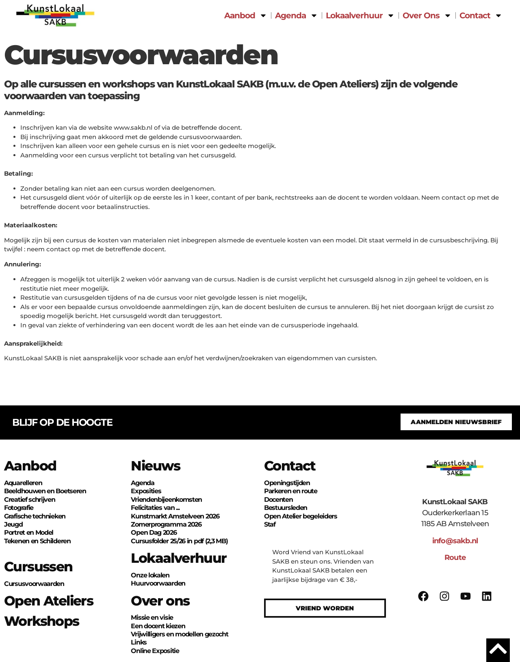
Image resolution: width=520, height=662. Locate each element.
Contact (481, 15)
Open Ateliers (48, 600)
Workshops (41, 621)
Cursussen (38, 566)
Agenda (296, 15)
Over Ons (427, 15)
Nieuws (155, 465)
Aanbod (245, 15)
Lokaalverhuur (360, 15)
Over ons (160, 600)
